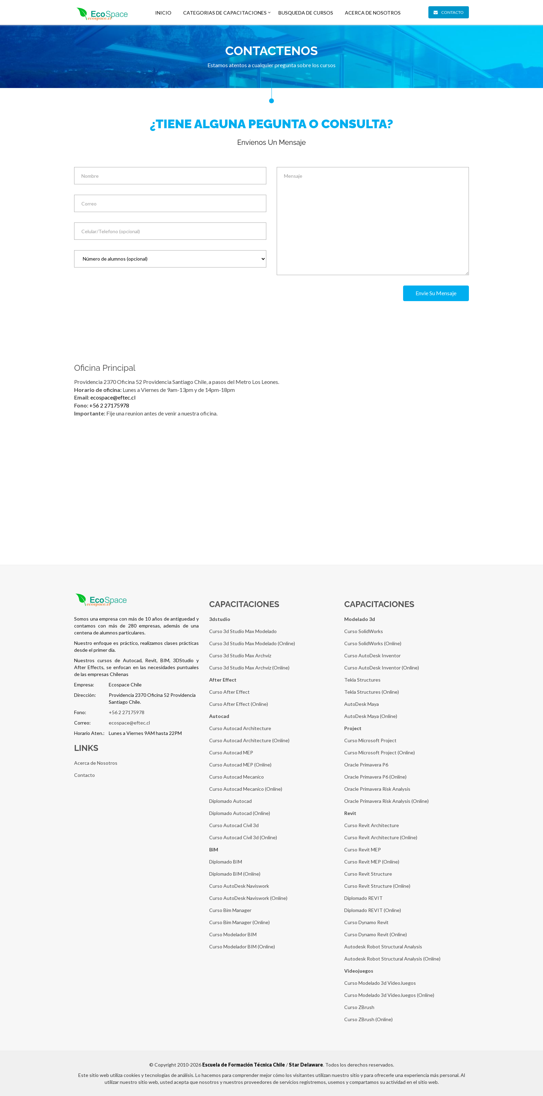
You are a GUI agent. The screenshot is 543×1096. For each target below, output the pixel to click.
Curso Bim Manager (230, 910)
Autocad (219, 716)
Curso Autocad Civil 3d (234, 825)
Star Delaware (306, 1065)
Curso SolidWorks (363, 631)
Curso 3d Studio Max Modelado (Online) (252, 643)
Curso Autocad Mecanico (236, 777)
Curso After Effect (229, 692)
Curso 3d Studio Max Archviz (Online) (249, 667)
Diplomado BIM (225, 862)
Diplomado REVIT (363, 898)
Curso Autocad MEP (231, 752)
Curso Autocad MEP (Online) (240, 765)
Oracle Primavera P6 (366, 765)
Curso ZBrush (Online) (368, 1019)
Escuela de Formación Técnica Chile (243, 1065)
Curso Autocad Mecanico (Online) (245, 789)
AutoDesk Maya (361, 704)
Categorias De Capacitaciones (225, 13)
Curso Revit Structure (368, 874)
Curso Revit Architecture (371, 825)
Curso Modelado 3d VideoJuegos (380, 983)
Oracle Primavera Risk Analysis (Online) (386, 801)
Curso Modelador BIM (233, 934)
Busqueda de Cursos (305, 13)
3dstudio (219, 619)
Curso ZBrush (359, 1007)
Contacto (449, 12)
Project (353, 728)
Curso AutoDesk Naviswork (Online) (248, 898)
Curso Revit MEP (362, 849)
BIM (213, 849)
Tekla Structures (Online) (371, 692)
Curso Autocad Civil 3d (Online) (243, 837)
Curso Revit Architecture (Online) (380, 837)
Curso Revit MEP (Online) (371, 862)
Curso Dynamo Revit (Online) (375, 934)
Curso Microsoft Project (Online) (379, 752)
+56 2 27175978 (109, 405)
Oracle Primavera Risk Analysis (377, 789)
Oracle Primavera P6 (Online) (375, 777)
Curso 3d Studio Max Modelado (243, 631)
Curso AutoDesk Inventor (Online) (381, 667)
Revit (350, 813)
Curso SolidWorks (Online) (372, 643)
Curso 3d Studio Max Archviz (240, 655)
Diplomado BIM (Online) (234, 874)
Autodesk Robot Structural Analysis (383, 946)
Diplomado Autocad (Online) (239, 813)
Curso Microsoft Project (370, 740)
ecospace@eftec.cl (112, 397)
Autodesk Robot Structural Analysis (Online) (392, 959)
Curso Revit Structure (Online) (377, 886)
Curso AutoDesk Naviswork (239, 886)
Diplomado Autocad (230, 801)
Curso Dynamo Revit (366, 922)
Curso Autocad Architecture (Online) (249, 740)
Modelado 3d (359, 619)
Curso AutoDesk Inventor (372, 655)
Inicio (163, 13)
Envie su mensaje (436, 293)
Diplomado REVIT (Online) (372, 910)
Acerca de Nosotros (373, 13)
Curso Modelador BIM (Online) (242, 946)
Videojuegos (358, 971)
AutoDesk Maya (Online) (370, 716)
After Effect (223, 680)
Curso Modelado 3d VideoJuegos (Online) (389, 995)
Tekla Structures (362, 680)
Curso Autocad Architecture (240, 728)
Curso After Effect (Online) (238, 704)
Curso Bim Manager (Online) (239, 922)
